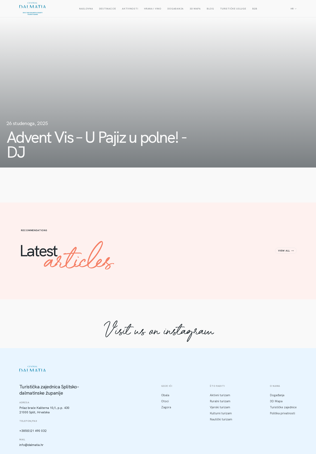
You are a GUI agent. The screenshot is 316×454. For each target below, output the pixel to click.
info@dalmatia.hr (31, 445)
